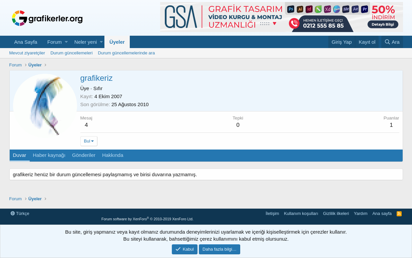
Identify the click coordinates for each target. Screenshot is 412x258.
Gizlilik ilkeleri (336, 213)
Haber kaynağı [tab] (49, 155)
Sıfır (98, 88)
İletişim (272, 213)
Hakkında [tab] (112, 155)
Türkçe (20, 213)
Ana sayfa (382, 213)
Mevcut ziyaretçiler (27, 52)
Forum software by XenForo (147, 219)
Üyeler (117, 42)
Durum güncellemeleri (71, 52)
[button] (66, 42)
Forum (54, 42)
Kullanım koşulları (301, 213)
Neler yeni (85, 42)
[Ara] (392, 42)
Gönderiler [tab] (83, 155)
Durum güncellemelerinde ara (126, 52)
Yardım (361, 213)
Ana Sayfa (25, 42)
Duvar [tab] (19, 155)
